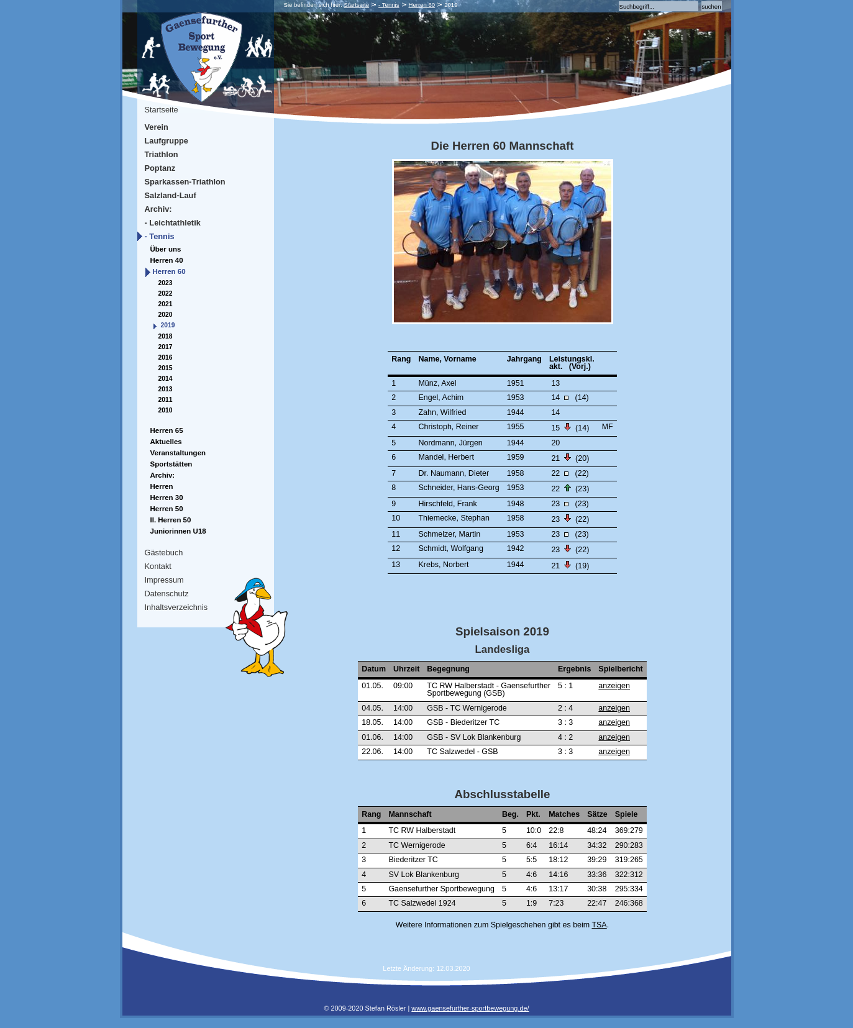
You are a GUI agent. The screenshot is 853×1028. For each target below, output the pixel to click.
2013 (165, 389)
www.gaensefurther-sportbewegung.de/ (470, 1008)
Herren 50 (166, 508)
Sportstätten (171, 464)
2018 (165, 336)
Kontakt (158, 566)
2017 (165, 346)
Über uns (165, 249)
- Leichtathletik (173, 222)
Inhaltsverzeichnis (176, 607)
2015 (165, 368)
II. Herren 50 (170, 520)
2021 (165, 304)
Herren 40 (166, 260)
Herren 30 (166, 497)
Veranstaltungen (178, 453)
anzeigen (614, 685)
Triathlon (161, 154)
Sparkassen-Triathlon (185, 181)
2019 (168, 325)
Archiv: (158, 209)
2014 (165, 378)
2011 (165, 399)
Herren (161, 486)
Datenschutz (167, 593)
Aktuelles (166, 441)
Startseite (357, 4)
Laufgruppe (166, 140)
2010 (165, 410)
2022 (165, 293)
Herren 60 (422, 4)
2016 (165, 357)
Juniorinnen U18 (178, 531)
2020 (165, 314)
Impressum (164, 580)
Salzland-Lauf (170, 195)
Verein (156, 127)
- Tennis (388, 4)
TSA (598, 925)
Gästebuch (164, 552)
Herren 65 (166, 430)
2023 (165, 283)
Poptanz (160, 168)
